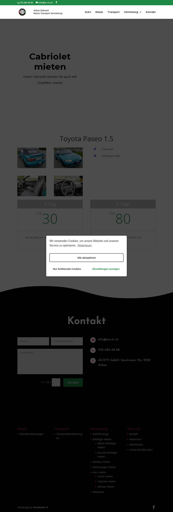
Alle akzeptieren (86, 257)
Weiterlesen (85, 245)
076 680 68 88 (26, 2)
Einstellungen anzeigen (106, 268)
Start (88, 12)
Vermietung (131, 12)
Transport (113, 12)
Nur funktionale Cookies (67, 268)
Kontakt (151, 12)
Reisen (99, 12)
